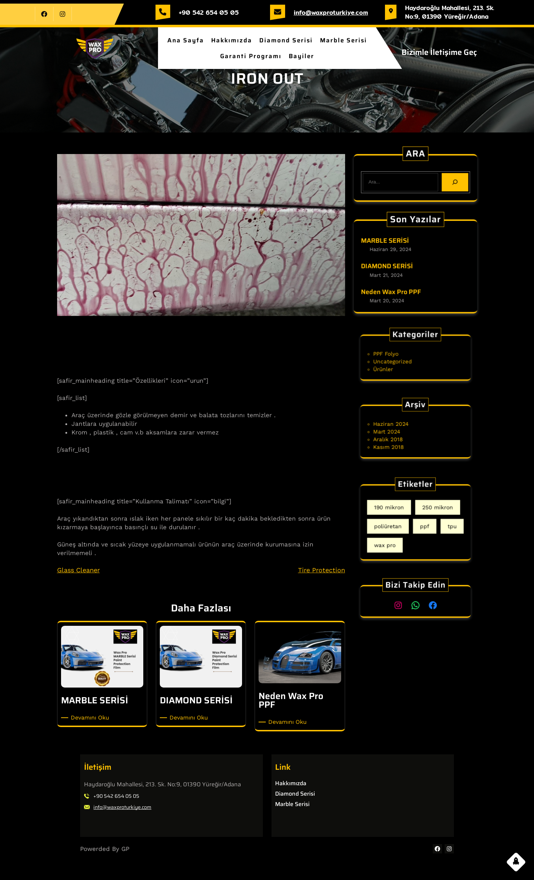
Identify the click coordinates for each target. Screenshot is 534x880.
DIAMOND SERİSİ (388, 266)
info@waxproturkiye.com (331, 12)
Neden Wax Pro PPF (392, 291)
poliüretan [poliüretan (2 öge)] (396, 525)
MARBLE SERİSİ (386, 242)
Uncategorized (399, 360)
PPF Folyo (394, 355)
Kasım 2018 (396, 442)
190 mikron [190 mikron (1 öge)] (396, 511)
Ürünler (392, 365)
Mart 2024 (394, 431)
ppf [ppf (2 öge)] (422, 525)
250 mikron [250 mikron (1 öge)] (431, 511)
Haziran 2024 (397, 426)
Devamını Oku (91, 717)
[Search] (453, 181)
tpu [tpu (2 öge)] (441, 525)
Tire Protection (321, 570)
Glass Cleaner (78, 570)
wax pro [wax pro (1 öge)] (393, 538)
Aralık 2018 (395, 436)
